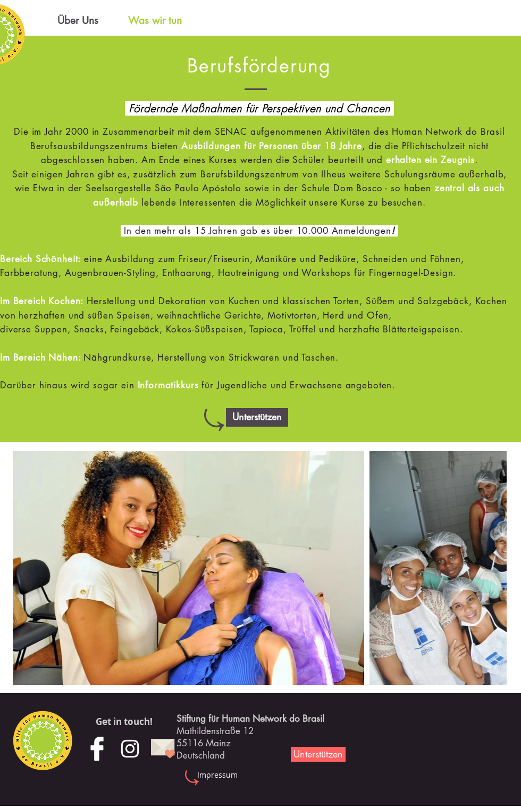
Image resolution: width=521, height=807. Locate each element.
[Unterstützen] (318, 754)
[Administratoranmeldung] (42, 781)
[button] (257, 417)
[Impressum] (217, 775)
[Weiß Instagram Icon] (130, 749)
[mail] (163, 749)
